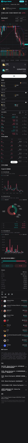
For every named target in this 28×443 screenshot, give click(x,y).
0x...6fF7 (24, 127)
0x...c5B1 (24, 124)
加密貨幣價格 (6, 4)
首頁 (2, 4)
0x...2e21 (24, 117)
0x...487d (24, 134)
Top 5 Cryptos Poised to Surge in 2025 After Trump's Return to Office (13, 398)
